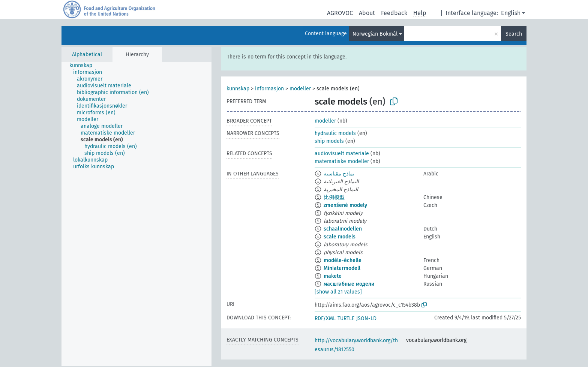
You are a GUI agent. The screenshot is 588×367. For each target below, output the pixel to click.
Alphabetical (87, 54)
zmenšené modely (345, 205)
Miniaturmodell (342, 268)
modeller (300, 88)
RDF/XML (325, 318)
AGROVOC (340, 12)
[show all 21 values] (338, 292)
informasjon (269, 88)
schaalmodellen (343, 229)
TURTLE (346, 318)
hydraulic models (335, 133)
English (510, 12)
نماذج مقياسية (339, 174)
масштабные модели (349, 284)
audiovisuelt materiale (342, 153)
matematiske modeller (342, 161)
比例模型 (334, 197)
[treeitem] (84, 65)
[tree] (137, 214)
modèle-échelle (343, 260)
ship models (329, 141)
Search (514, 34)
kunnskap (237, 88)
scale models (340, 237)
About (367, 12)
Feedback (394, 12)
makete (333, 276)
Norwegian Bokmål (375, 34)
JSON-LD (366, 318)
